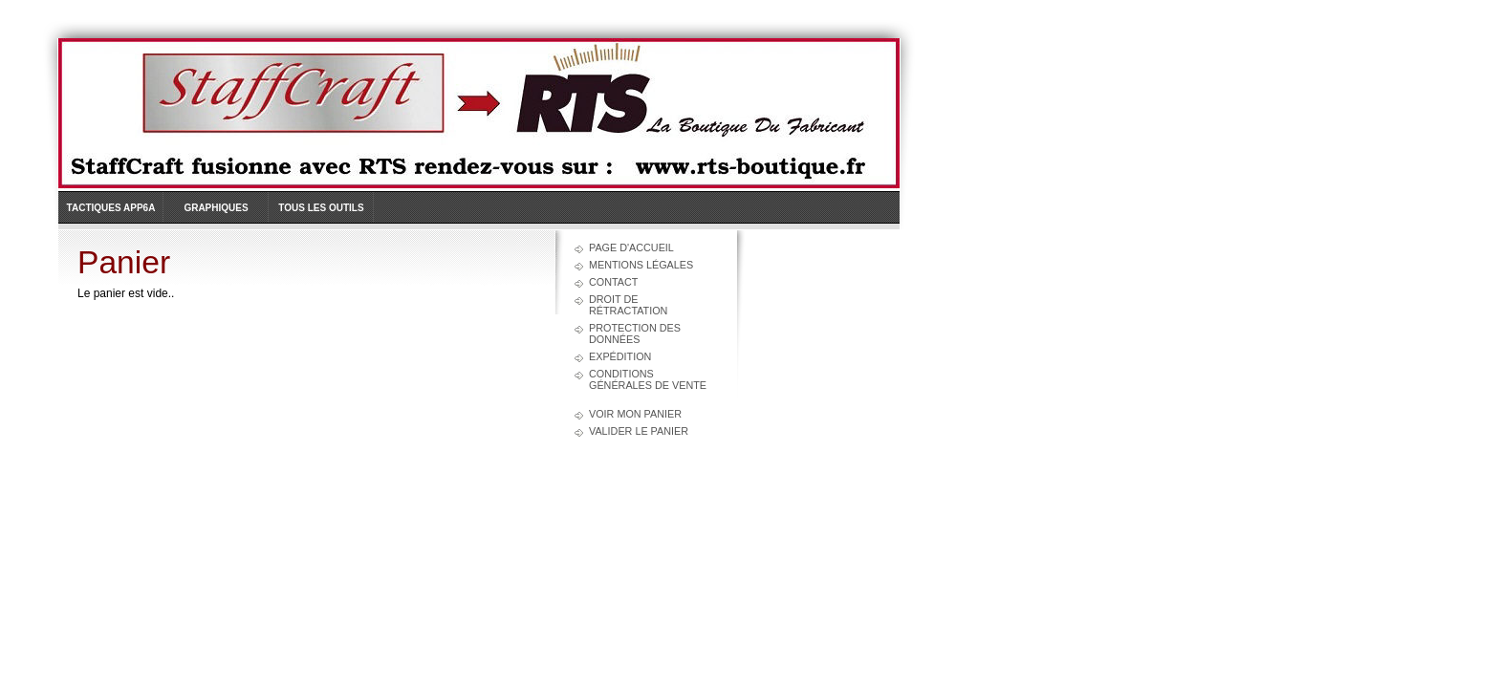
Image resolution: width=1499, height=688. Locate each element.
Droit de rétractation (628, 304)
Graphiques (216, 208)
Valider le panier (638, 431)
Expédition (620, 356)
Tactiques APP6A (111, 208)
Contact (613, 282)
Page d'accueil (631, 247)
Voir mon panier (635, 413)
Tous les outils (320, 208)
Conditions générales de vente (647, 379)
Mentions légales (641, 264)
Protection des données (635, 333)
